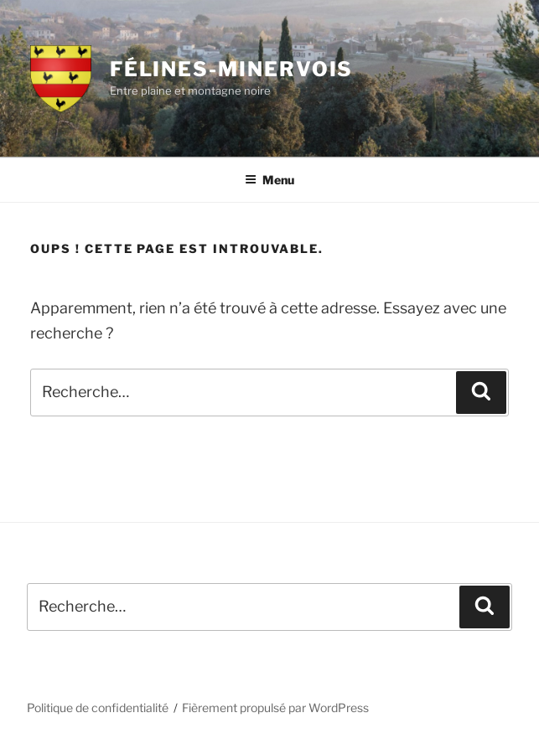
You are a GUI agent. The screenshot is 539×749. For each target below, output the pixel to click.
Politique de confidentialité (97, 707)
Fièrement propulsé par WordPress (275, 707)
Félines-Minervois (232, 69)
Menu (269, 180)
